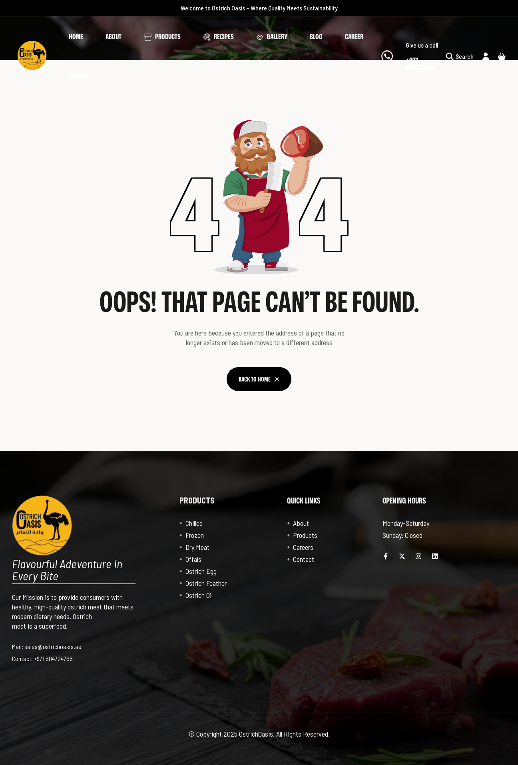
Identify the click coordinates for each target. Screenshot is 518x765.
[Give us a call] (387, 56)
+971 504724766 (53, 658)
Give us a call (422, 45)
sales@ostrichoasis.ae (53, 646)
